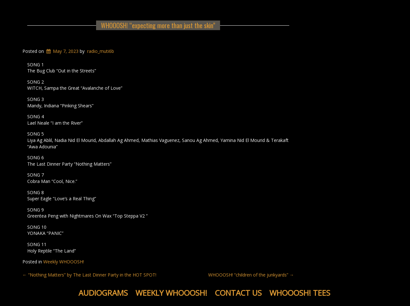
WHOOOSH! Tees (299, 292)
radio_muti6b (100, 51)
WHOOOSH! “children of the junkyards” (251, 275)
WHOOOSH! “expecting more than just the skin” (158, 25)
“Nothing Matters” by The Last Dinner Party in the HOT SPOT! (89, 275)
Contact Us (238, 292)
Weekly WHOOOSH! (63, 262)
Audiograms (103, 292)
